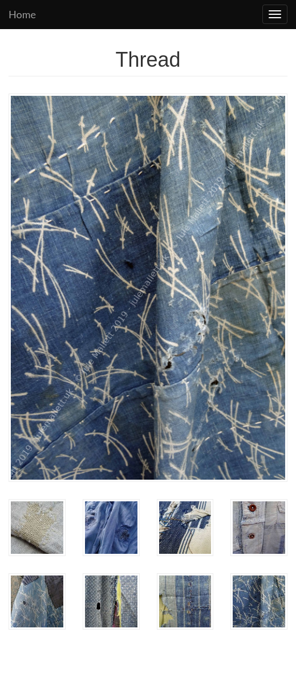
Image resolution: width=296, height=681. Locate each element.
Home (22, 14)
